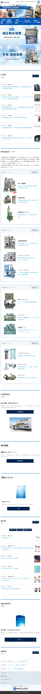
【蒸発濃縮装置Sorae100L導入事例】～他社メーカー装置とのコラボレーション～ (18, 138)
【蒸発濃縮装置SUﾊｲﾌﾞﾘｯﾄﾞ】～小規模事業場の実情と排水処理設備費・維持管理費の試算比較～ (18, 108)
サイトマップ (3, 682)
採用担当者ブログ (27, 529)
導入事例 (9, 84)
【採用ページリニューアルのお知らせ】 (17, 661)
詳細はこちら (20, 639)
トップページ (3, 672)
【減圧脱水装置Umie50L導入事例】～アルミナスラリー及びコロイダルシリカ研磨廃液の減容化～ (18, 97)
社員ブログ (19, 529)
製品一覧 (34, 172)
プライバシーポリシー (5, 679)
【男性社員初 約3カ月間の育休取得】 (11, 588)
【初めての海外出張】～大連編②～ (10, 558)
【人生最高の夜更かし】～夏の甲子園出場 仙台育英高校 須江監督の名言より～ (18, 548)
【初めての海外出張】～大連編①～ (10, 568)
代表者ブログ (12, 529)
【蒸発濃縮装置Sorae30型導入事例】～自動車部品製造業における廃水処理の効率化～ (17, 87)
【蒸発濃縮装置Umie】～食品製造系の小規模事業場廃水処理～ (17, 127)
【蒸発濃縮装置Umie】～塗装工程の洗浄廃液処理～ (14, 117)
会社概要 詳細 (20, 411)
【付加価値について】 (7, 537)
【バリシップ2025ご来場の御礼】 (16, 668)
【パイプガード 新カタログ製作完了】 (17, 665)
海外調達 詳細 (20, 460)
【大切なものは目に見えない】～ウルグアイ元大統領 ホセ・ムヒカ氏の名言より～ (18, 579)
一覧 (18, 508)
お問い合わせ (3, 676)
